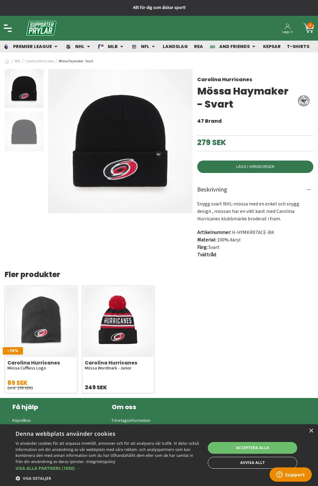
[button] (108, 468)
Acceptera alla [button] (252, 447)
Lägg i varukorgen (255, 167)
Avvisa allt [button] (252, 462)
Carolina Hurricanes (39, 61)
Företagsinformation (131, 421)
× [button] (311, 431)
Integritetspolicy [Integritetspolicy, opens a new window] (101, 461)
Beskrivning (212, 189)
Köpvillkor (21, 421)
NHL (17, 61)
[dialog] (159, 455)
